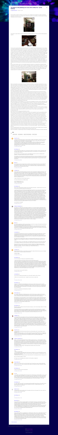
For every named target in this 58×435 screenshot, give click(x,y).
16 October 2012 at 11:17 (18, 290)
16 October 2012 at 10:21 (18, 229)
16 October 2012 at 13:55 (18, 327)
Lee (14, 373)
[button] (46, 7)
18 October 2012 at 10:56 (18, 392)
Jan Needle (16, 170)
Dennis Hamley (16, 292)
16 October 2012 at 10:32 (18, 254)
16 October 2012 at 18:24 (18, 365)
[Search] (48, 2)
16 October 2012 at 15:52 (18, 359)
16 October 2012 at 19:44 (18, 386)
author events (15, 134)
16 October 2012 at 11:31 (18, 302)
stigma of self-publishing (27, 134)
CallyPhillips (16, 315)
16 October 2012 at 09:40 (18, 183)
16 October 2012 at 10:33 (18, 271)
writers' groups (34, 134)
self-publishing (20, 134)
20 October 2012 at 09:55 (18, 408)
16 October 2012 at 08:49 (18, 146)
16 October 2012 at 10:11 (18, 203)
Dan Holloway (16, 149)
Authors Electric (15, 2)
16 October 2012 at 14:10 (18, 335)
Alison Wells (16, 400)
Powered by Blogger (29, 429)
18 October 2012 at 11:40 (18, 397)
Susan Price (16, 138)
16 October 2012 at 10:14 (18, 220)
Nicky (15, 162)
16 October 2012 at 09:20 (18, 167)
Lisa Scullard (16, 232)
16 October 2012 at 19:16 (18, 379)
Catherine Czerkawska (17, 206)
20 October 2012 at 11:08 (18, 419)
